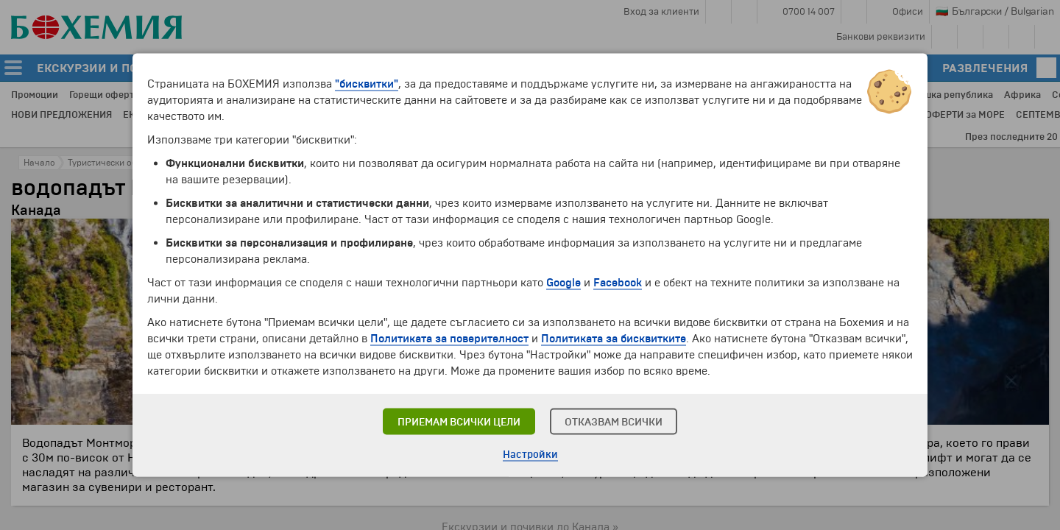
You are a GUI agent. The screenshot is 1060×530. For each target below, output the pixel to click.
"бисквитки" (366, 84)
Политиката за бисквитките (613, 338)
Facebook (617, 282)
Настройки (530, 454)
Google (563, 282)
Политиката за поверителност (449, 338)
